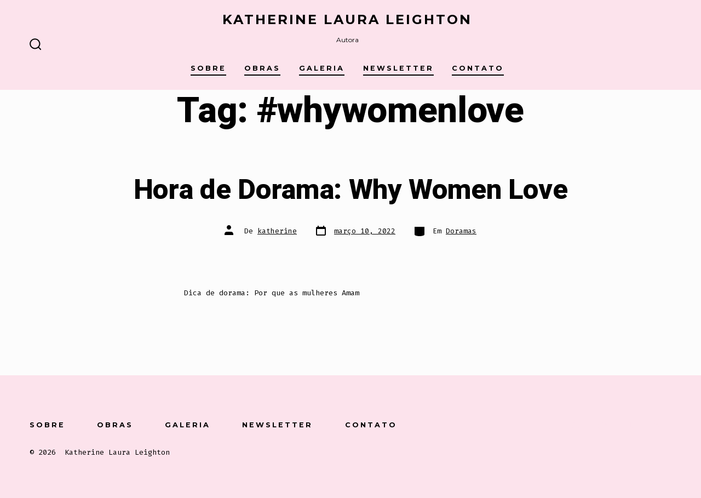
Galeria (321, 68)
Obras (262, 68)
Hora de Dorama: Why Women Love (350, 190)
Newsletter (398, 68)
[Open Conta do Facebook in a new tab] (546, 424)
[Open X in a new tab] (575, 424)
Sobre (208, 68)
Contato (478, 68)
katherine (277, 231)
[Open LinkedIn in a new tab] (631, 424)
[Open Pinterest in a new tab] (659, 424)
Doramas (461, 231)
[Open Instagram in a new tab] (604, 424)
